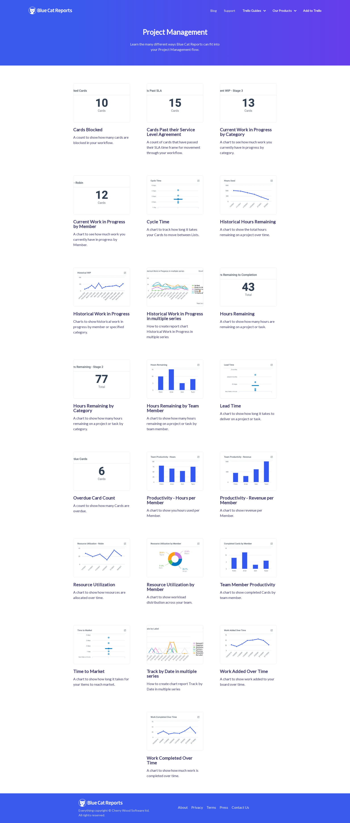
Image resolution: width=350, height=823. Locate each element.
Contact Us (240, 807)
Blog (213, 10)
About (183, 807)
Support (229, 10)
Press (224, 807)
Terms (211, 807)
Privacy (197, 807)
